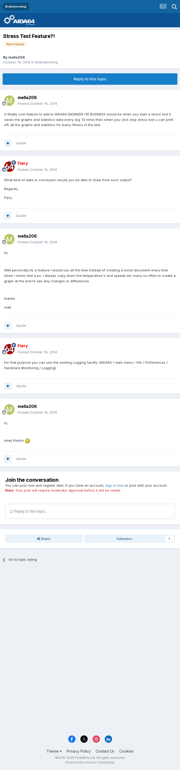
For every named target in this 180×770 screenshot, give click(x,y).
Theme (54, 751)
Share (43, 539)
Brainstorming (46, 62)
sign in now (114, 485)
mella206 (16, 57)
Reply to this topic (90, 79)
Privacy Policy (79, 751)
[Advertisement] (90, 605)
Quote (21, 143)
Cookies (126, 751)
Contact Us (105, 751)
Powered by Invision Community (90, 762)
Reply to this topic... (28, 511)
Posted (37, 103)
